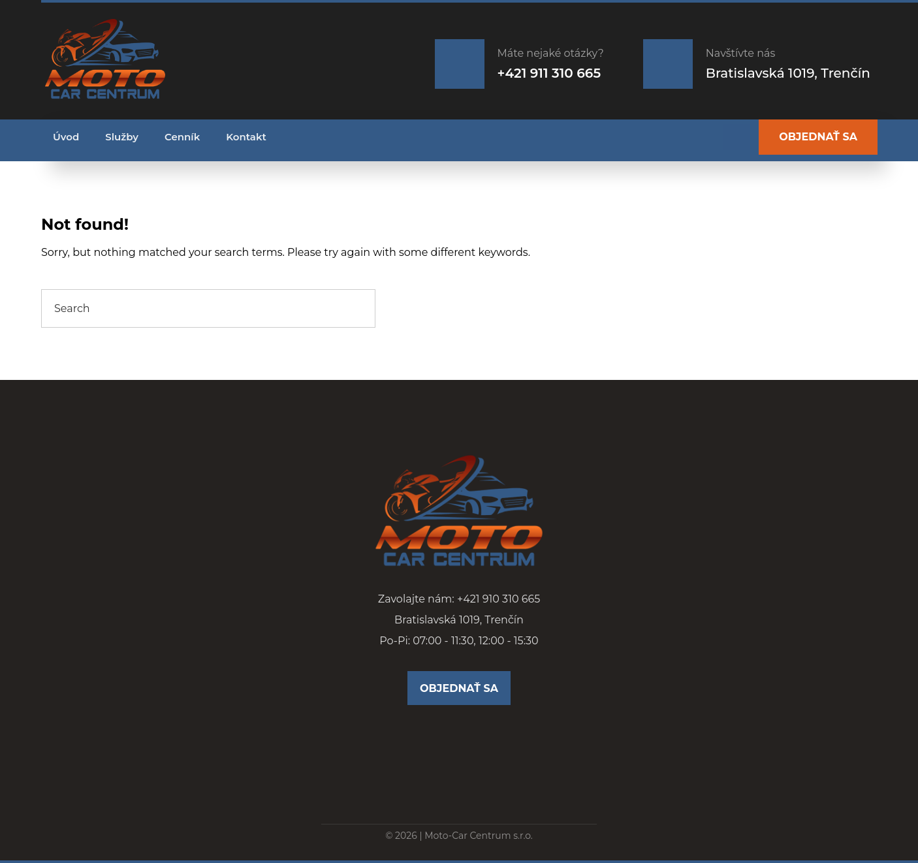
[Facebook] (736, 137)
